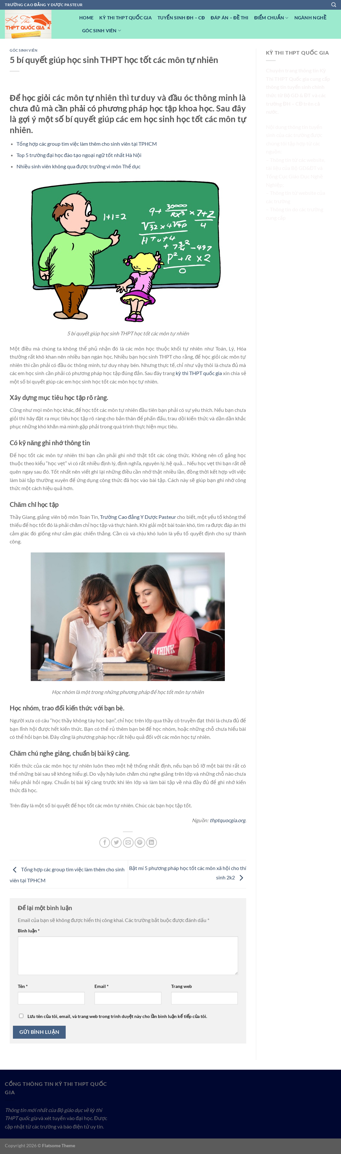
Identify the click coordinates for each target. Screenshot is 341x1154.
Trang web (181, 986)
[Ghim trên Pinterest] (140, 842)
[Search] (333, 4)
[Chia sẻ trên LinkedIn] (151, 842)
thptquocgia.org (227, 820)
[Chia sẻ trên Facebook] (104, 842)
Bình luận (29, 930)
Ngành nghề (310, 17)
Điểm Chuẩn (271, 18)
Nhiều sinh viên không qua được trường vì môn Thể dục (78, 166)
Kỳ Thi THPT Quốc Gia (125, 17)
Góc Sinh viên (101, 30)
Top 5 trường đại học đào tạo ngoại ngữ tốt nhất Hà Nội (78, 155)
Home (86, 17)
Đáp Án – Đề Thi (229, 17)
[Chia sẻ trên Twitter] (116, 842)
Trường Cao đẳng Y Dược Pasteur (138, 517)
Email (101, 986)
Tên (23, 986)
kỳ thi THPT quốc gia (199, 373)
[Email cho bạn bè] (128, 842)
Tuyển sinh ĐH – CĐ (181, 17)
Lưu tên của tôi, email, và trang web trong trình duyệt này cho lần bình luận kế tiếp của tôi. (117, 1016)
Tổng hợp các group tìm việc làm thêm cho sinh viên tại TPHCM (86, 144)
